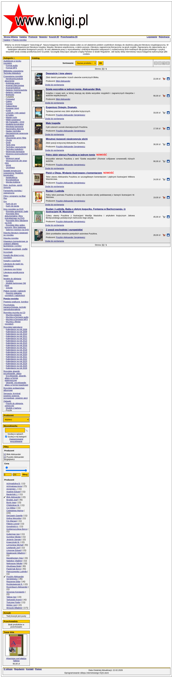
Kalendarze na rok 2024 (16, 363)
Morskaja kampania (14, 126)
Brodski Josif (12, 500)
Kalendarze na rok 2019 (16, 352)
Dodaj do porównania (54, 85)
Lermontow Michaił (14, 545)
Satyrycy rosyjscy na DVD (17, 230)
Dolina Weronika (13, 518)
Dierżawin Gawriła (14, 515)
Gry (5, 201)
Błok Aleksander (13, 497)
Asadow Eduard (13, 492)
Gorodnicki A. (12, 526)
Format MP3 (11, 68)
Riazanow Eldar (13, 581)
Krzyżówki (8, 252)
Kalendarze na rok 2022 (16, 359)
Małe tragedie (53, 123)
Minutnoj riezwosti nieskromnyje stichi (67, 139)
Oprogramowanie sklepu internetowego (81, 673)
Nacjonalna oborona (15, 129)
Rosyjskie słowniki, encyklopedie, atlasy (13, 372)
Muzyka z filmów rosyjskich (13, 323)
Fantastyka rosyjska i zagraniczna (13, 191)
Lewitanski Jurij (13, 548)
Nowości (43, 37)
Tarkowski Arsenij (14, 600)
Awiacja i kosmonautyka (16, 90)
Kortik (8, 110)
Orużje (9, 140)
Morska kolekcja (13, 182)
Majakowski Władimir (15, 553)
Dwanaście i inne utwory (59, 73)
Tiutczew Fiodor (13, 602)
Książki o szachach (12, 261)
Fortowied (10, 99)
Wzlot (8, 165)
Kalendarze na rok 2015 (16, 343)
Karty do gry (11, 204)
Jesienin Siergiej (13, 539)
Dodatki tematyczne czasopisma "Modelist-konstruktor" (13, 173)
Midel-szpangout (13, 120)
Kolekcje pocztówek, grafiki (15, 249)
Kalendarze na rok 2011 (16, 336)
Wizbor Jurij (11, 605)
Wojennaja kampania (15, 151)
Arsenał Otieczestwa (15, 85)
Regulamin (19, 669)
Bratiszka (10, 94)
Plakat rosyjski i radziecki (15, 291)
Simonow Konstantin (15, 592)
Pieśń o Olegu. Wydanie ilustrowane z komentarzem (74, 173)
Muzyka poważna (13, 315)
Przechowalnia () (69, 37)
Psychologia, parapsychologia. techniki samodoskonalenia (15, 307)
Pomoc (38, 669)
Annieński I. (11, 489)
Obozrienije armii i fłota (16, 138)
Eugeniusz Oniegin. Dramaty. (61, 107)
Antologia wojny (13, 83)
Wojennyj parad (13, 158)
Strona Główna (11, 37)
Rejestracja (164, 37)
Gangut (9, 104)
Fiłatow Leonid (12, 524)
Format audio (12, 65)
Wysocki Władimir (14, 608)
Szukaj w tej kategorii (17, 437)
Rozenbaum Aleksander (17, 587)
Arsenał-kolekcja (13, 88)
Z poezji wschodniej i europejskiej (64, 230)
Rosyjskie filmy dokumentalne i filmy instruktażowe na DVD (14, 216)
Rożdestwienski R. (14, 584)
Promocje (32, 37)
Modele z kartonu (13, 408)
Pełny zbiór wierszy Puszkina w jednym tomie (70, 155)
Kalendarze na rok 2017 (16, 347)
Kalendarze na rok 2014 (16, 341)
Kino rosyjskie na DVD (13, 209)
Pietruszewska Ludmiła (16, 571)
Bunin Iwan (11, 502)
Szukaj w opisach (15, 434)
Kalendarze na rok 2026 (16, 368)
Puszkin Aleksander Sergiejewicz (15, 577)
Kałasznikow (11, 106)
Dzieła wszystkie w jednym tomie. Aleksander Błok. (73, 89)
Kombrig (9, 281)
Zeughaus (10, 167)
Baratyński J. (12, 494)
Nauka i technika (13, 131)
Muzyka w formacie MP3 (17, 319)
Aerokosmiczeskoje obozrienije (14, 80)
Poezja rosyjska (19, 40)
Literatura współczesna (14, 272)
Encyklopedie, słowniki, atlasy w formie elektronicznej (15, 378)
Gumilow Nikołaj (13, 537)
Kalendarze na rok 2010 (16, 334)
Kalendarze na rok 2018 (16, 350)
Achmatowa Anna (14, 486)
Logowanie (152, 37)
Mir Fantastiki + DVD (15, 122)
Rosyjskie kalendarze (13, 327)
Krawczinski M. (13, 542)
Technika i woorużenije (16, 147)
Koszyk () (54, 37)
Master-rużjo (11, 117)
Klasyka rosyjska (11, 238)
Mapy (6, 275)
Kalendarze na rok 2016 (16, 345)
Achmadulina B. (13, 483)
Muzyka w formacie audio (17, 317)
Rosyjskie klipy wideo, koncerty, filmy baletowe (15, 226)
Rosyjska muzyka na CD (14, 312)
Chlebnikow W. (13, 505)
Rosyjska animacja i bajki (17, 211)
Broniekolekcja (12, 180)
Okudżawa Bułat (13, 566)
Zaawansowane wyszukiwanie (16, 440)
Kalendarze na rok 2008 (16, 329)
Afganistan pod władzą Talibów (16, 659)
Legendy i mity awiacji (15, 113)
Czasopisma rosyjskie (13, 76)
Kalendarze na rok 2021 (16, 357)
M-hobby (10, 115)
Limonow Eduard (13, 550)
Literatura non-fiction (13, 269)
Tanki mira (10, 145)
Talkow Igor (11, 597)
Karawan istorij (12, 108)
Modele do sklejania (12, 279)
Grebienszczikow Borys (16, 529)
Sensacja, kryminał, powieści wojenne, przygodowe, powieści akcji (16, 395)
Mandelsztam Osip (14, 558)
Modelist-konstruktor (15, 124)
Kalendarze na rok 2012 (16, 338)
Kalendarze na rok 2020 (16, 354)
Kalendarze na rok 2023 (16, 361)
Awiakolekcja (11, 177)
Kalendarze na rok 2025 (16, 366)
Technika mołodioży (14, 149)
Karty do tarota (12, 206)
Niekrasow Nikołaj (14, 563)
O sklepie (8, 669)
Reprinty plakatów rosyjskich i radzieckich (15, 294)
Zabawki (7, 401)
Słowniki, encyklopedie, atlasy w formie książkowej (16, 384)
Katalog (23, 37)
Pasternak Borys (13, 569)
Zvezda (9, 288)
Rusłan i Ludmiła (55, 191)
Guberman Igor (13, 534)
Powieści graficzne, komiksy (16, 302)
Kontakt (29, 669)
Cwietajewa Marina (14, 510)
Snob (8, 142)
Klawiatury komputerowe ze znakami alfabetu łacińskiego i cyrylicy (16, 243)
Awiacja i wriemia (13, 92)
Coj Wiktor (11, 508)
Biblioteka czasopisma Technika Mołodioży (13, 72)
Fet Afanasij (11, 521)
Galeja (9, 101)
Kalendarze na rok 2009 (16, 332)
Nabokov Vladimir (14, 561)
